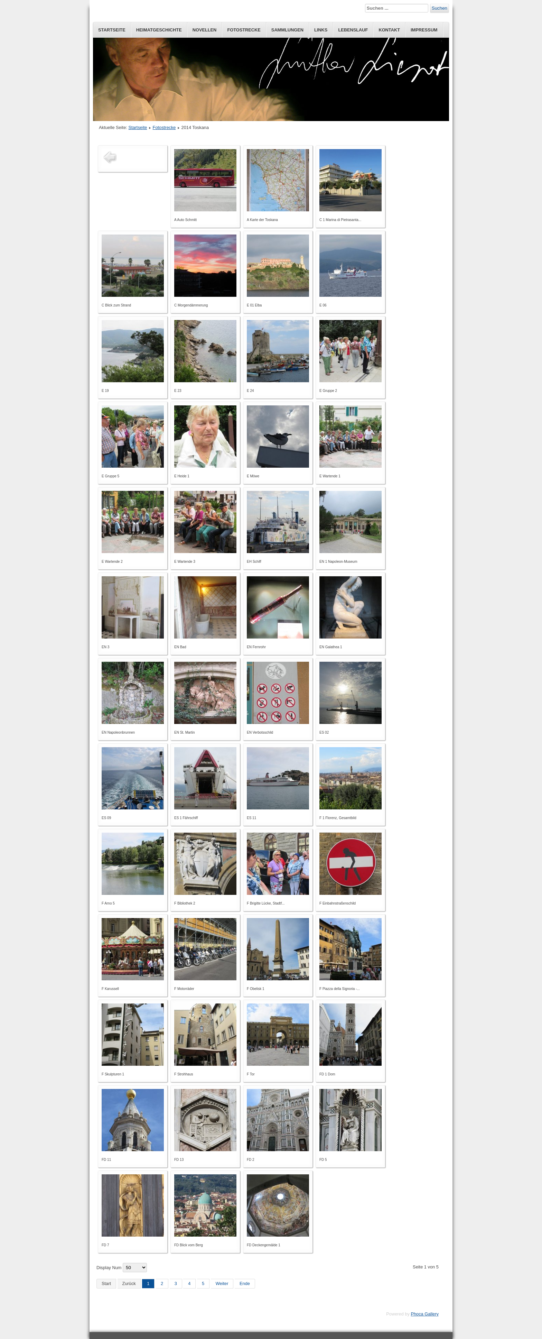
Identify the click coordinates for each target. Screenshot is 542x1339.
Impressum (424, 30)
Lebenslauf (353, 30)
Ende (245, 1283)
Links (320, 30)
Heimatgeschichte (159, 30)
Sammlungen (287, 30)
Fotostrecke (243, 30)
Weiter (222, 1283)
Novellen (205, 30)
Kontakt (389, 30)
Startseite (111, 30)
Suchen (439, 8)
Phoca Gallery (424, 1314)
